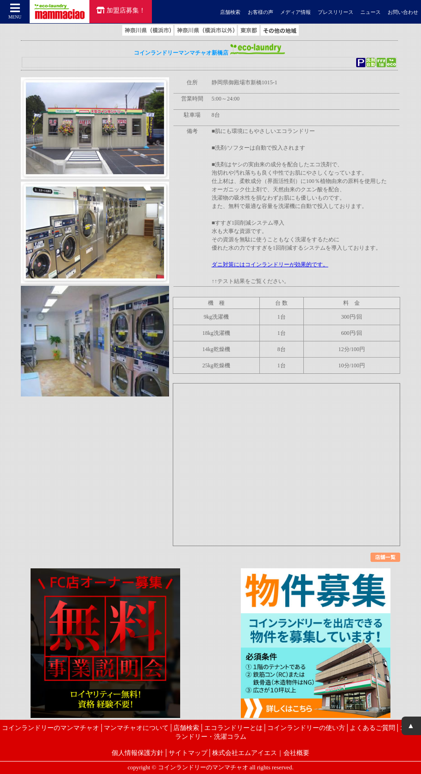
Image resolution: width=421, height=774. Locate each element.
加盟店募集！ (120, 10)
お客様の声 (260, 12)
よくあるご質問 (372, 727)
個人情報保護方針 (137, 752)
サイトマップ (188, 752)
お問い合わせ (403, 12)
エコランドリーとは (233, 727)
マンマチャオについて (136, 727)
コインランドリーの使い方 (306, 727)
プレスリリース (335, 12)
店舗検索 (230, 12)
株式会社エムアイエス (244, 752)
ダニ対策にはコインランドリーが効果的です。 (270, 264)
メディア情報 (295, 12)
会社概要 (296, 752)
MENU (15, 10)
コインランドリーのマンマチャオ (50, 727)
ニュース (370, 12)
